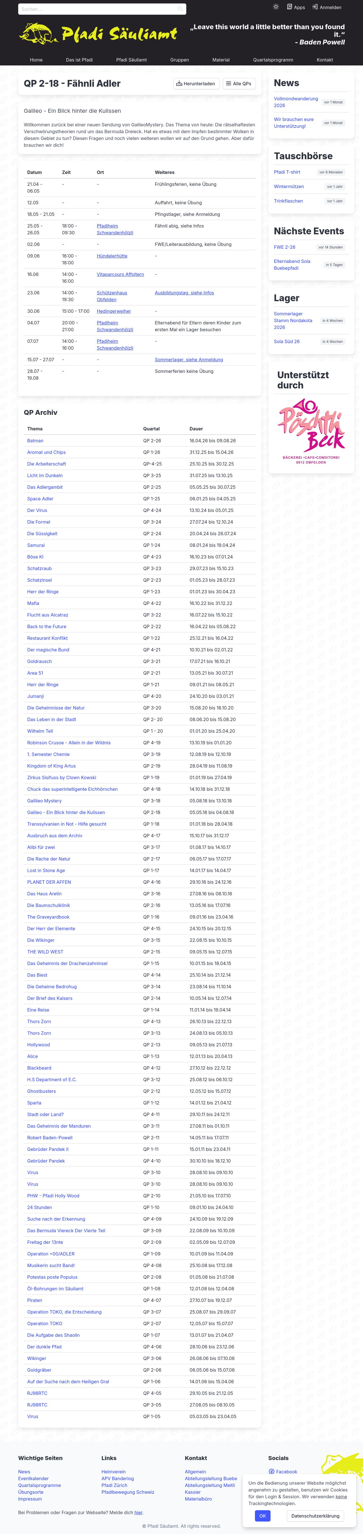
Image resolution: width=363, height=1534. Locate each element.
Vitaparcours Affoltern (120, 274)
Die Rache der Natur (48, 859)
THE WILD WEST (45, 952)
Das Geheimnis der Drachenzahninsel (67, 963)
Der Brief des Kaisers (50, 998)
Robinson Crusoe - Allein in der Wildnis (69, 742)
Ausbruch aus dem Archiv (55, 835)
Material (221, 60)
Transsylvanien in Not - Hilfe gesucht (66, 824)
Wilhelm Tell (40, 731)
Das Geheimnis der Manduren (59, 1126)
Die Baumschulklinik (48, 905)
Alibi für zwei (41, 847)
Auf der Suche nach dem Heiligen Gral (68, 1381)
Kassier (193, 1492)
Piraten (34, 1300)
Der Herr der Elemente (51, 928)
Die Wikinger (40, 940)
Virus (32, 1172)
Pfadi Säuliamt (131, 60)
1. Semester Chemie (48, 754)
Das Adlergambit (45, 487)
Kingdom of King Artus (51, 766)
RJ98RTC (37, 1393)
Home (36, 60)
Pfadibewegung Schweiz (128, 1492)
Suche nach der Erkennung (56, 1219)
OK (262, 1516)
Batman (35, 440)
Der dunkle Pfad (44, 1347)
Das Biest (37, 975)
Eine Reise (38, 1010)
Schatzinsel (39, 580)
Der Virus (37, 510)
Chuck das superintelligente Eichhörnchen (72, 789)
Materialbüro (198, 1499)
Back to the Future (46, 626)
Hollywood (38, 1045)
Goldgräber (39, 1370)
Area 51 (35, 673)
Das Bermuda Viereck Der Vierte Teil (66, 1230)
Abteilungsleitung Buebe (211, 1478)
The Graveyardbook (48, 917)
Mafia (33, 603)
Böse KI (35, 557)
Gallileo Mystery (44, 801)
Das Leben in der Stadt (51, 719)
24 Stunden (39, 1207)
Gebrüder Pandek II (48, 1149)
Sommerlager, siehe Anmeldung (189, 359)
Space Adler (40, 499)
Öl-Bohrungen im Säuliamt (55, 1288)
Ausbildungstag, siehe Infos (184, 293)
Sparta (34, 1103)
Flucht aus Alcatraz (47, 615)
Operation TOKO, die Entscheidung (64, 1312)
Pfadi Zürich (114, 1485)
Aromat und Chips (46, 452)
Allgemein (195, 1471)
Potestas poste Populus (52, 1277)
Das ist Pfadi (79, 60)
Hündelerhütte (112, 256)
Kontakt (325, 60)
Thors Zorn (39, 1021)
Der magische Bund (48, 650)
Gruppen (179, 60)
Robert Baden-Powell (50, 1137)
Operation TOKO (44, 1323)
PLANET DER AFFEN (49, 882)
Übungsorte (30, 1492)
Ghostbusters (41, 1091)
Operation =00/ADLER (51, 1254)
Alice (32, 1056)
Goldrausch (39, 661)
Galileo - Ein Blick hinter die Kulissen (66, 812)
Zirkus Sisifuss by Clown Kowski (61, 777)
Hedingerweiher (114, 311)
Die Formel (38, 522)
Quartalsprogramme (39, 1485)
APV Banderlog (118, 1478)
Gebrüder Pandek (46, 1161)
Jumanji (35, 696)
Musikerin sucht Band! (51, 1265)
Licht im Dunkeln (45, 475)
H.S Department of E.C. (52, 1079)
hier (138, 1512)
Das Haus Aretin (44, 893)
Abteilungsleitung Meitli (210, 1485)
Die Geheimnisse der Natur (56, 708)
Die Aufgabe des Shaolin (53, 1335)
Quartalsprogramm (273, 60)
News (24, 1471)
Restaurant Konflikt (47, 638)
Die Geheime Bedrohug (52, 986)
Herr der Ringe (42, 591)
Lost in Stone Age (46, 870)
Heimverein (114, 1471)
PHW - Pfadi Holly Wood (53, 1196)
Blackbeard (39, 1068)
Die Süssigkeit (42, 533)
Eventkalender (33, 1478)
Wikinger (36, 1358)
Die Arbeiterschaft (46, 464)
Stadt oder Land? (45, 1114)
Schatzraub (39, 568)
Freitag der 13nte (45, 1242)
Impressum (30, 1499)
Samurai (36, 545)
